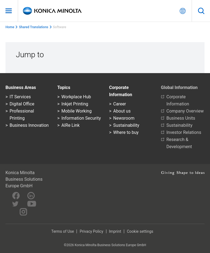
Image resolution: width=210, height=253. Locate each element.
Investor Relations (184, 132)
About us (122, 111)
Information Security (81, 118)
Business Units (181, 118)
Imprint (115, 231)
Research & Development (179, 143)
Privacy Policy (91, 231)
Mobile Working (77, 111)
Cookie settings (140, 231)
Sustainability (126, 125)
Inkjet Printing (75, 104)
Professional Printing (22, 114)
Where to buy (126, 132)
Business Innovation (29, 125)
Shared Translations (33, 27)
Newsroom (124, 118)
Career (119, 104)
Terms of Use (62, 231)
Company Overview (185, 111)
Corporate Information (178, 100)
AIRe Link (71, 125)
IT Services (20, 96)
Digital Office (22, 104)
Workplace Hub (76, 96)
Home (9, 27)
